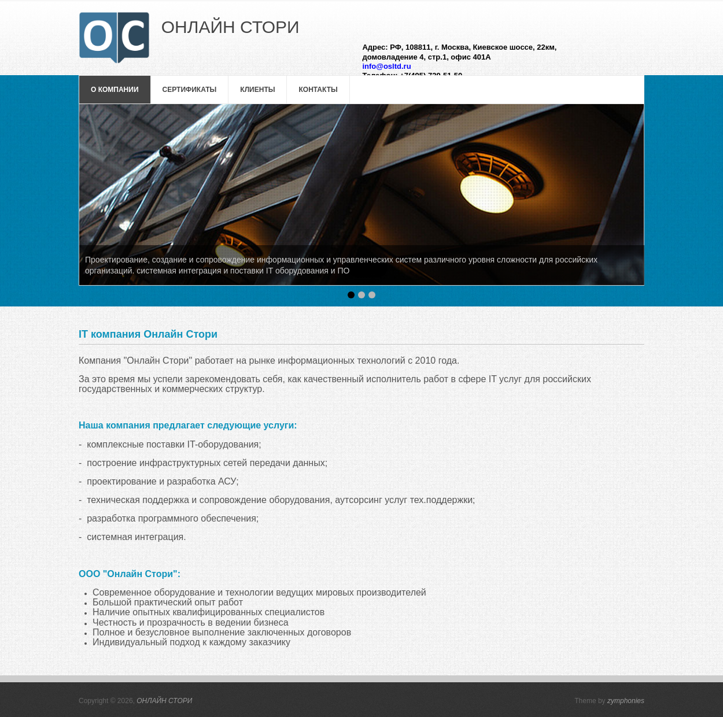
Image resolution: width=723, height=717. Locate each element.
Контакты (317, 90)
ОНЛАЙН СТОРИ (164, 701)
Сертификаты (190, 90)
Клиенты (257, 90)
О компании (115, 90)
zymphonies (625, 701)
